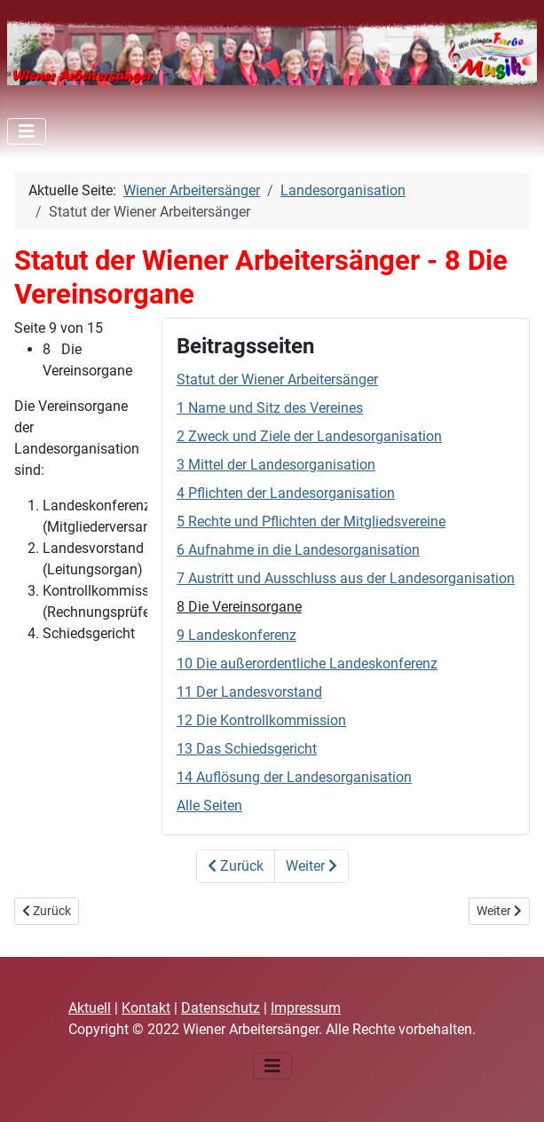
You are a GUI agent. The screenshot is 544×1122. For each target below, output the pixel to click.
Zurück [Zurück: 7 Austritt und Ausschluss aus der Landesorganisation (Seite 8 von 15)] (236, 865)
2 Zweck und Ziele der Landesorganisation (309, 436)
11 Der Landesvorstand (249, 691)
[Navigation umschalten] (26, 131)
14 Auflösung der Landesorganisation (294, 777)
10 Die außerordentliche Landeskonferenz (307, 663)
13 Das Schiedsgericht (247, 748)
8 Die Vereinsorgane (239, 606)
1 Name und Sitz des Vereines (270, 407)
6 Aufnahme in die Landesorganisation (298, 549)
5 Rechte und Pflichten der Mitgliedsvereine (311, 521)
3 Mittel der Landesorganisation (276, 464)
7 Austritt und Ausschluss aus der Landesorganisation (346, 578)
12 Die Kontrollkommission (261, 720)
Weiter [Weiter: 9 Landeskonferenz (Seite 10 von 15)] (311, 865)
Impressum (306, 1008)
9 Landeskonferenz (236, 635)
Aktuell (89, 1008)
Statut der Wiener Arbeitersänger (277, 379)
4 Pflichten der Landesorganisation (286, 493)
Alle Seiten (209, 805)
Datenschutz (220, 1008)
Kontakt (146, 1008)
